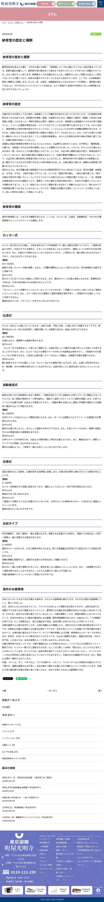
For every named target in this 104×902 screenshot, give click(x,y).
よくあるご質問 (45, 865)
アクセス (42, 861)
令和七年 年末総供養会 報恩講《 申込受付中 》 (23, 787)
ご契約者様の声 (83, 839)
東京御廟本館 (61, 842)
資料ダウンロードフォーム (87, 842)
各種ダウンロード (10, 724)
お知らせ (42, 853)
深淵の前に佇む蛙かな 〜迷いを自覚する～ (22, 797)
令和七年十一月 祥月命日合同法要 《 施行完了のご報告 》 (29, 777)
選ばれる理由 (61, 846)
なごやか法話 (8, 751)
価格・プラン (61, 850)
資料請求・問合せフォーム (87, 846)
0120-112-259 (23, 872)
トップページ (44, 839)
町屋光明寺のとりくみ (12, 758)
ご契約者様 (43, 846)
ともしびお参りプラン (86, 857)
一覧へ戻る (52, 690)
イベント (6, 731)
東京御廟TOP (44, 842)
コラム (42, 857)
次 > (100, 690)
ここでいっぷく (9, 738)
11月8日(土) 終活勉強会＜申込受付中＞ (20, 807)
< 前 (4, 690)
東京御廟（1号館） (63, 839)
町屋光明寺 (43, 850)
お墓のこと (7, 744)
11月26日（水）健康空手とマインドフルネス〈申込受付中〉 (29, 817)
